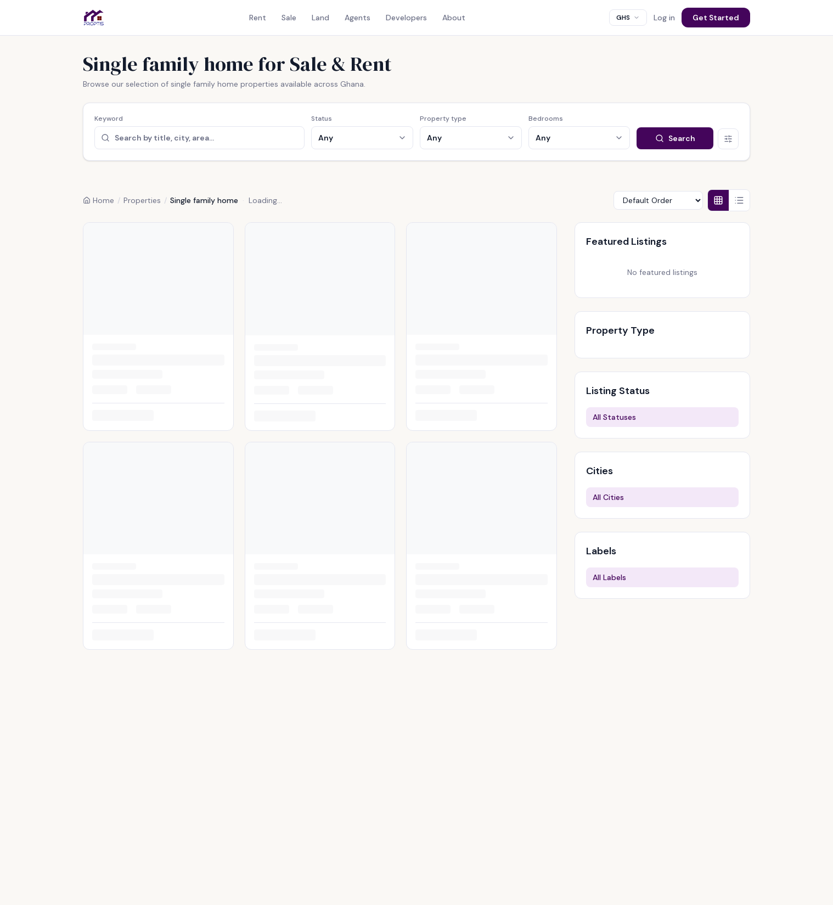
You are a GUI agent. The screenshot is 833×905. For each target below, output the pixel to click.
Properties (142, 200)
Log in (664, 18)
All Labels (609, 577)
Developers (406, 18)
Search (675, 138)
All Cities (608, 497)
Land (320, 18)
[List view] (739, 200)
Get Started (716, 18)
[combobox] (628, 17)
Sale (289, 18)
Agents (357, 18)
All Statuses (614, 417)
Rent (257, 18)
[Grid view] (718, 200)
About (453, 18)
